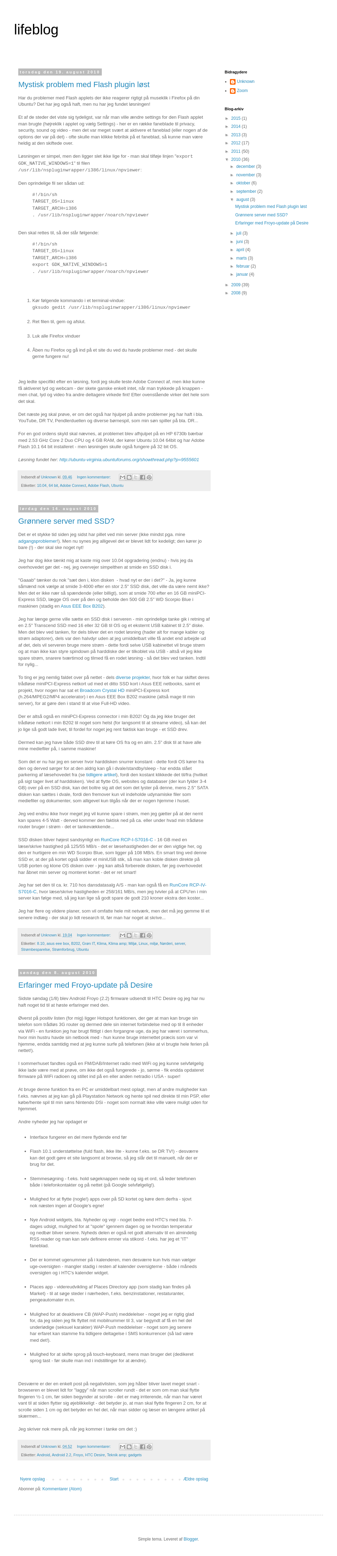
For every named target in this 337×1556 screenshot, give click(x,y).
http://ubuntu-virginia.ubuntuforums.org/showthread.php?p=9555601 (129, 459)
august (243, 199)
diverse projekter (133, 677)
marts (242, 258)
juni (240, 241)
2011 (236, 151)
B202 (75, 943)
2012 (236, 142)
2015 (236, 118)
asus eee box (58, 943)
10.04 (42, 485)
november (246, 174)
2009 (236, 284)
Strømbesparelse (35, 949)
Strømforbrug (63, 949)
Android (43, 1455)
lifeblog (36, 29)
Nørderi (166, 943)
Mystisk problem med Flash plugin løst (84, 84)
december (246, 166)
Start (114, 1479)
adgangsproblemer (37, 541)
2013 (236, 134)
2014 (236, 126)
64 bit (53, 485)
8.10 (41, 943)
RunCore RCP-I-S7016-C (127, 839)
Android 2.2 (61, 1455)
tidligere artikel (101, 774)
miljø (154, 943)
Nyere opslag (32, 1479)
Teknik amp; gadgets (124, 1455)
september (246, 191)
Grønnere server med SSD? (66, 521)
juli (239, 233)
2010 (236, 159)
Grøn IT (88, 943)
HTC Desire (95, 1455)
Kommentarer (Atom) (62, 1488)
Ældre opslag (195, 1479)
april (240, 249)
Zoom (242, 90)
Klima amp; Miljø (122, 943)
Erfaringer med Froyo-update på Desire (85, 985)
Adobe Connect (73, 485)
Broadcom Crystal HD (102, 690)
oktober (243, 183)
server (179, 943)
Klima (101, 943)
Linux (143, 943)
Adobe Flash (98, 485)
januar (242, 274)
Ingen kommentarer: (94, 477)
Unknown (246, 81)
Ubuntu (117, 485)
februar (243, 266)
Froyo (78, 1455)
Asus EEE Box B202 (82, 606)
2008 (236, 292)
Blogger (191, 1539)
